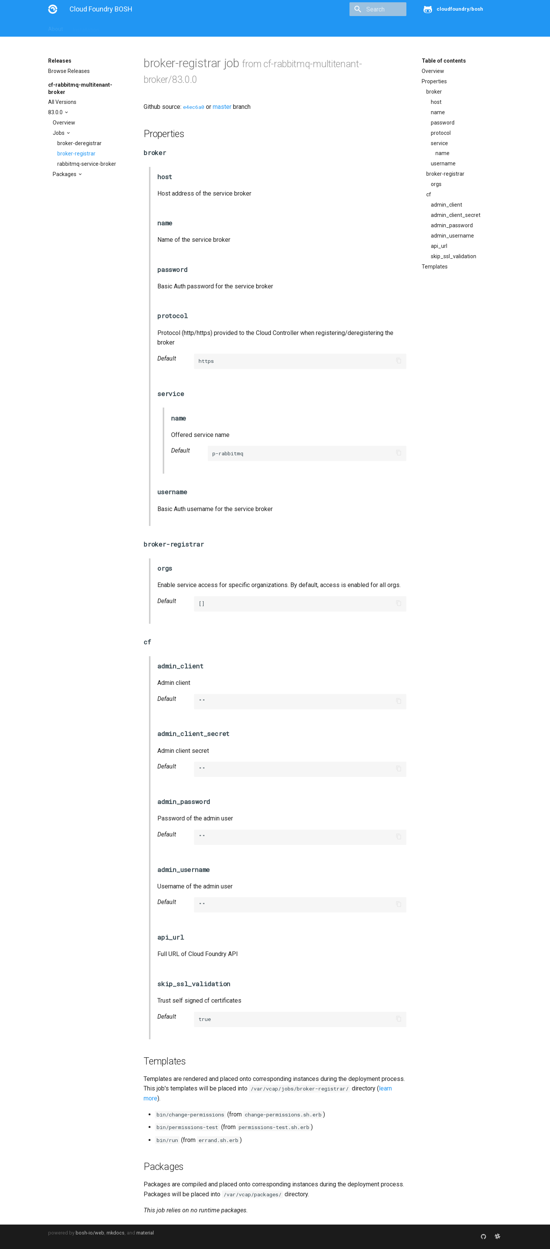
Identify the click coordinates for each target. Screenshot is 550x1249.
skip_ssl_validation (453, 256)
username (443, 163)
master (222, 106)
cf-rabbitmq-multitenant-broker (80, 88)
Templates (435, 267)
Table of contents (444, 61)
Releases (216, 27)
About (55, 27)
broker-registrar (76, 153)
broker (434, 92)
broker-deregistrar (79, 143)
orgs (436, 184)
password (443, 123)
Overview (64, 123)
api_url (439, 246)
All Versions (62, 102)
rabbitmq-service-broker (86, 164)
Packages (65, 174)
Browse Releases (69, 71)
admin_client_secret (455, 215)
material (145, 1233)
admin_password (452, 225)
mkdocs (116, 1233)
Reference (148, 27)
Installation (86, 27)
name (438, 112)
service (439, 143)
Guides (117, 27)
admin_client (446, 205)
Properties (434, 81)
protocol (441, 133)
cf (428, 194)
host (436, 102)
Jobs (59, 133)
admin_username (452, 236)
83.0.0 (56, 112)
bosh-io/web (90, 1233)
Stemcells (183, 27)
